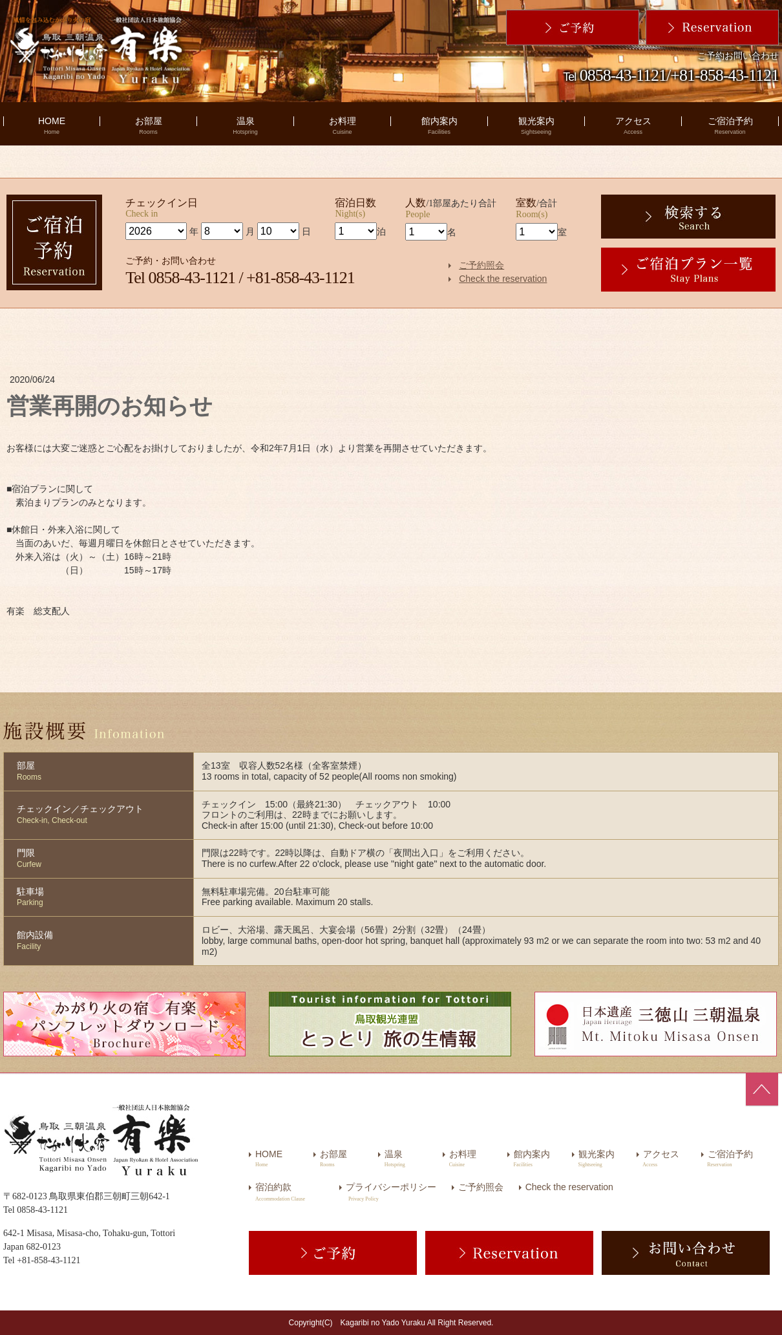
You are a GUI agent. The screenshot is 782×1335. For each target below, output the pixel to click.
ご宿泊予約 (730, 125)
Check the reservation (503, 278)
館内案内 (439, 125)
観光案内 (536, 125)
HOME (51, 125)
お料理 (342, 125)
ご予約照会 (481, 265)
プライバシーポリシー (391, 1187)
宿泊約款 (273, 1187)
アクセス (633, 125)
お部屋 (148, 125)
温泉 (245, 125)
